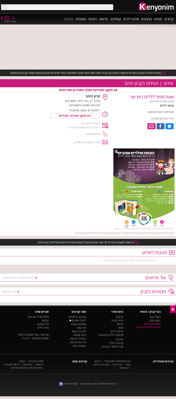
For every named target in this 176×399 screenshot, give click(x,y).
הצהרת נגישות (78, 338)
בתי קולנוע (43, 324)
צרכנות (119, 339)
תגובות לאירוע (154, 252)
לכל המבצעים (9, 291)
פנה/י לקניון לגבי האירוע (87, 142)
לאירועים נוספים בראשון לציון (84, 105)
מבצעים (146, 19)
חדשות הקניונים (12, 364)
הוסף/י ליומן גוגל (90, 123)
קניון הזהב (117, 364)
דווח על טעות (79, 331)
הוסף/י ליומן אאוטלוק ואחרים (83, 127)
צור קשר (81, 327)
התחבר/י (13, 20)
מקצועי (68, 19)
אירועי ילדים (131, 19)
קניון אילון (124, 367)
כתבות (92, 19)
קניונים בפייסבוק (77, 317)
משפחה (80, 19)
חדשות (103, 19)
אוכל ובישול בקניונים (112, 346)
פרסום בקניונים (152, 324)
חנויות (158, 19)
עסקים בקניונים (36, 361)
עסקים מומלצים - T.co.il (35, 338)
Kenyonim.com (88, 383)
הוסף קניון (155, 317)
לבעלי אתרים (77, 320)
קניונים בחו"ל (116, 343)
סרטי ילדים (43, 327)
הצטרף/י (7, 20)
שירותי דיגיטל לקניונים (149, 327)
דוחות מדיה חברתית (38, 317)
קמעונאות (27, 364)
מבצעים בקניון (153, 291)
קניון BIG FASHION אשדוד (117, 361)
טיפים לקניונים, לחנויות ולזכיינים (26, 367)
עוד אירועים (155, 277)
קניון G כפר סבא (101, 364)
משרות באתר (79, 346)
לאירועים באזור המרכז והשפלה (18, 278)
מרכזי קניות (117, 320)
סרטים (45, 320)
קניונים (169, 19)
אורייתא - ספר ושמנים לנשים (33, 334)
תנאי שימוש (80, 335)
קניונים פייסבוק (68, 383)
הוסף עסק (155, 320)
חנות (120, 327)
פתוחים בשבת (78, 324)
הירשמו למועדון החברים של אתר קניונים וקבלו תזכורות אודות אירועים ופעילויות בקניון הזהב (88, 242)
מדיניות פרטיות (78, 342)
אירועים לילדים (115, 335)
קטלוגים (116, 19)
